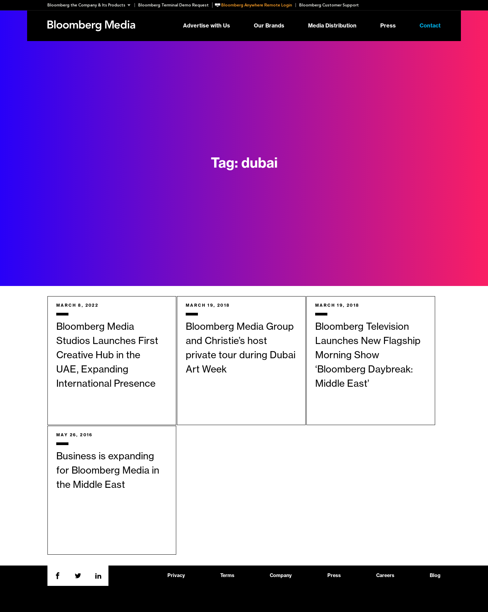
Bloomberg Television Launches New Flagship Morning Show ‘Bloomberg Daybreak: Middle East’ (368, 355)
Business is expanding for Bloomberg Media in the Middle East (107, 471)
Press (388, 25)
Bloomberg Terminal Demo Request (173, 5)
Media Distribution (332, 25)
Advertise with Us (206, 25)
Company (281, 575)
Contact (430, 25)
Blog (435, 575)
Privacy (176, 575)
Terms (227, 575)
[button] (91, 5)
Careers (385, 575)
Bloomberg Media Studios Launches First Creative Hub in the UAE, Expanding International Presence (107, 355)
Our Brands (269, 25)
